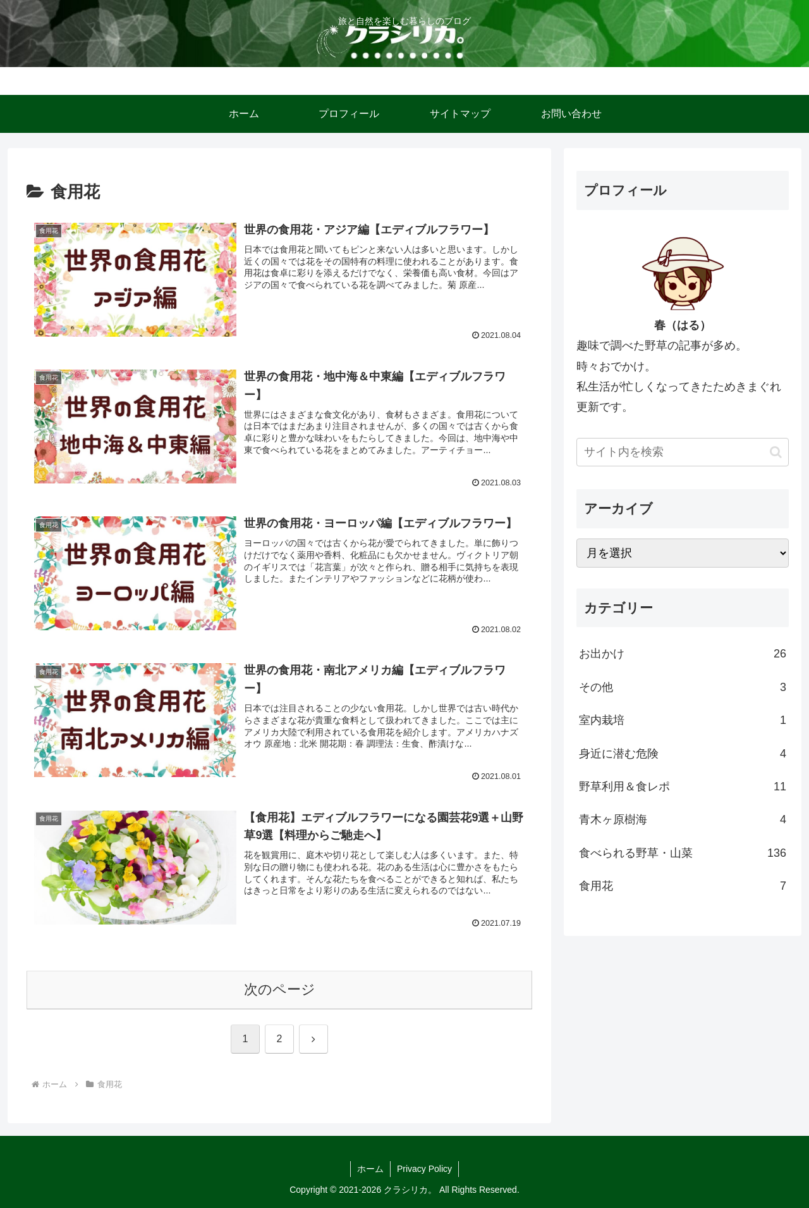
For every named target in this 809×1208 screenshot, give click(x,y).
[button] (776, 452)
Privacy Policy (424, 1169)
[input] (682, 452)
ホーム (370, 1169)
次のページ (279, 989)
